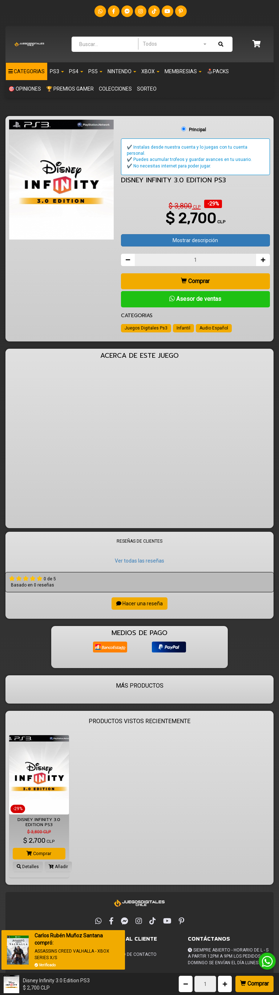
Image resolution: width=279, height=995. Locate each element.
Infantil (183, 328)
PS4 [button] (76, 71)
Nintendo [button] (122, 71)
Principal (197, 129)
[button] (256, 44)
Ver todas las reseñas (139, 561)
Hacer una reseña (139, 603)
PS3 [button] (57, 71)
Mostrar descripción (195, 240)
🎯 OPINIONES (24, 89)
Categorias (26, 71)
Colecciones (115, 89)
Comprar (254, 983)
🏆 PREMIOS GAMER (70, 89)
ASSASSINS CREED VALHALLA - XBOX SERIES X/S (72, 954)
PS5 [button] (95, 71)
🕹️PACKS (218, 71)
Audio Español (213, 328)
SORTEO (147, 89)
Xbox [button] (150, 71)
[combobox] (174, 44)
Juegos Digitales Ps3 (146, 328)
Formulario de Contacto (127, 954)
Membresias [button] (183, 71)
